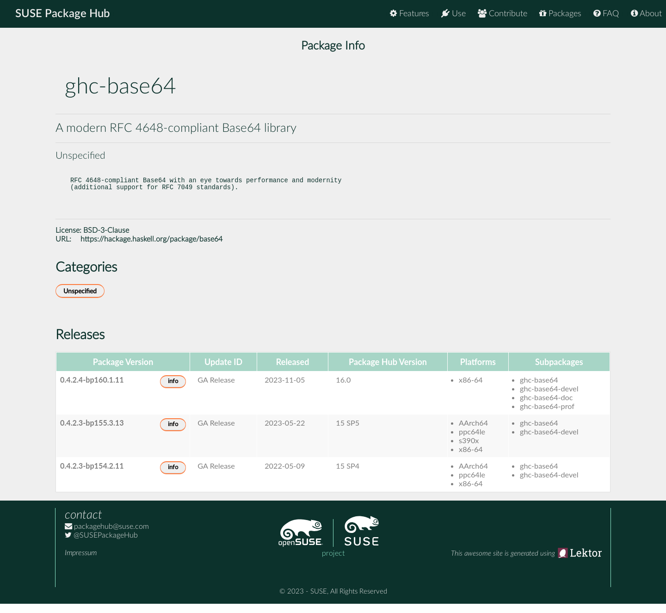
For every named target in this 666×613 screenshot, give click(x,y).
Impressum (81, 562)
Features (409, 13)
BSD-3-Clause (106, 239)
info (173, 391)
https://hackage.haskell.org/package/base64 (151, 248)
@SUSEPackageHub (101, 544)
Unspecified (80, 300)
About (646, 13)
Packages (560, 13)
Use (453, 13)
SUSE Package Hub (62, 13)
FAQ (606, 13)
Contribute (502, 13)
